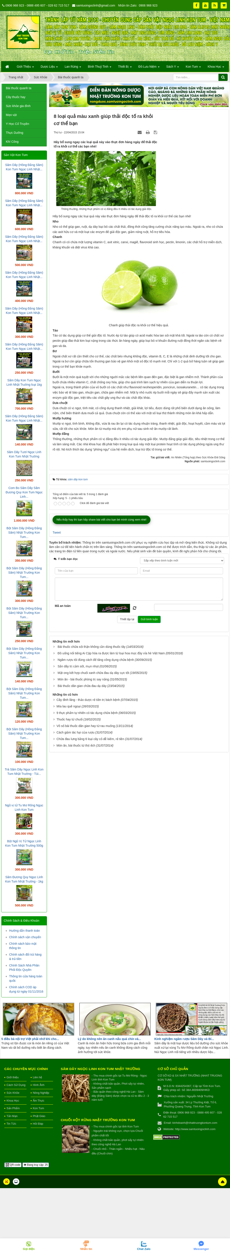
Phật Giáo (39, 1116)
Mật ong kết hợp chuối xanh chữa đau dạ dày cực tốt (93, 673)
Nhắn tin (86, 1249)
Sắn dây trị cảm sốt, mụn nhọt (78, 666)
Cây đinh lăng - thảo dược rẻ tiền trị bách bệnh (88, 700)
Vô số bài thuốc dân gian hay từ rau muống (86, 726)
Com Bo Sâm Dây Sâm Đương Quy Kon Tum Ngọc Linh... (24, 492)
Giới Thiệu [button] (25, 68)
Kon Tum (38, 1108)
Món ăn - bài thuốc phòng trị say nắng (83, 679)
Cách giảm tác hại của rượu (76, 732)
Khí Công (12, 141)
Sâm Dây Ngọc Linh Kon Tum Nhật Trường (100, 1069)
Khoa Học (13, 1100)
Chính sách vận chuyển (25, 937)
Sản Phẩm (13, 1108)
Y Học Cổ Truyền (17, 124)
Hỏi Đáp (38, 1123)
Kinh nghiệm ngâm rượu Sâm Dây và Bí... (184, 1039)
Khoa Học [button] (216, 68)
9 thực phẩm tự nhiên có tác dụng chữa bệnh (87, 713)
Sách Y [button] (172, 68)
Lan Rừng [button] (73, 68)
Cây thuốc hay (15, 97)
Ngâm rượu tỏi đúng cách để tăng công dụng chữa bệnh (96, 660)
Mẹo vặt (11, 115)
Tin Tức (11, 1123)
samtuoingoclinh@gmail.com (95, 5)
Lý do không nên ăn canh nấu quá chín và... (109, 1039)
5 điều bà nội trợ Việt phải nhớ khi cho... (30, 1039)
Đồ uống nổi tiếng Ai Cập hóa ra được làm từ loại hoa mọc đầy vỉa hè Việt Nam (111, 653)
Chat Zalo (143, 1249)
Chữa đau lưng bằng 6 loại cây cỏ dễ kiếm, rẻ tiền (90, 739)
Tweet (57, 532)
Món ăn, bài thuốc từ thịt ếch (76, 745)
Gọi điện (29, 1249)
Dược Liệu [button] (49, 68)
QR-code (13, 1164)
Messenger (201, 1249)
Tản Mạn (12, 1116)
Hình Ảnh (39, 1085)
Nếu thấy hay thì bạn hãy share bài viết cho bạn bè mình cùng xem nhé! (102, 519)
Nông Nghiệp (41, 1092)
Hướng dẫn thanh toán (24, 930)
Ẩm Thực (38, 1100)
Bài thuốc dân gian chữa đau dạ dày (82, 686)
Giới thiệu (12, 1077)
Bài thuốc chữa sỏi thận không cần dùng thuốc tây (91, 646)
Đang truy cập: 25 (36, 1164)
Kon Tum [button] (193, 68)
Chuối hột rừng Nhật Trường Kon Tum (98, 1120)
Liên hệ (37, 1077)
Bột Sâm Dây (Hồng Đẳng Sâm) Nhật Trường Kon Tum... (24, 532)
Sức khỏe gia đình (18, 106)
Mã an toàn (63, 606)
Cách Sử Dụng (16, 1085)
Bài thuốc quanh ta (18, 88)
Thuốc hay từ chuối (70, 719)
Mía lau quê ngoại (69, 706)
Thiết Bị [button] (125, 68)
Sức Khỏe (13, 1092)
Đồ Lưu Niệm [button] (149, 68)
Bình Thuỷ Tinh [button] (99, 68)
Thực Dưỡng (14, 132)
